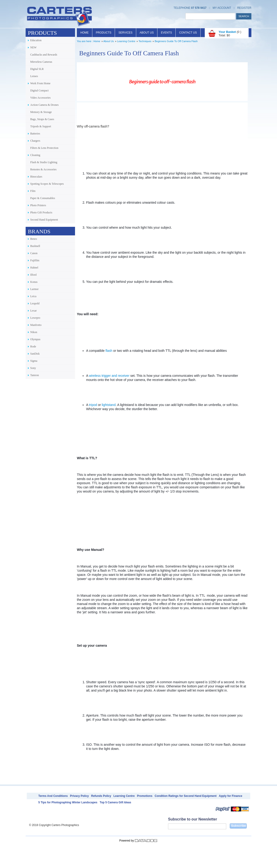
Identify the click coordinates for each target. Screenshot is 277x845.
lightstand (109, 405)
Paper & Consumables (42, 198)
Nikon (33, 332)
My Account (222, 7)
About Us (147, 32)
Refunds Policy (101, 796)
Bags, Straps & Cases (42, 119)
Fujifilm (34, 260)
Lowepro (35, 317)
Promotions (144, 796)
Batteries (35, 133)
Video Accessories (40, 97)
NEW (33, 47)
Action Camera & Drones (44, 104)
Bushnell (35, 246)
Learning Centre (126, 41)
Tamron (34, 375)
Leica (33, 296)
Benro (33, 238)
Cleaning (35, 155)
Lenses (34, 76)
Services (125, 32)
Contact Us (188, 32)
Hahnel (34, 267)
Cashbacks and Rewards (43, 54)
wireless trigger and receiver (109, 375)
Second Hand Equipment (44, 219)
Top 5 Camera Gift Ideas (115, 802)
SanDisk (35, 353)
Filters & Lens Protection (44, 148)
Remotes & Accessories (43, 169)
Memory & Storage (41, 112)
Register (244, 7)
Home (84, 32)
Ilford (33, 274)
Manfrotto (36, 325)
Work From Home (40, 83)
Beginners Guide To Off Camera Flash (176, 41)
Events (166, 32)
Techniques (144, 41)
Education (36, 40)
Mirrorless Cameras (41, 61)
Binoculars (36, 176)
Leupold (34, 303)
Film (33, 191)
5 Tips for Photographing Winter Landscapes (67, 802)
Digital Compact (39, 90)
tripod (93, 405)
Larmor (34, 289)
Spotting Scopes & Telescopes (47, 183)
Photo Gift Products (41, 212)
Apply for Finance (230, 796)
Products (103, 32)
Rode (33, 346)
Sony (33, 368)
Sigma (33, 360)
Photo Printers (38, 205)
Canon (33, 253)
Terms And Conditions (53, 796)
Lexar (33, 310)
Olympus (35, 339)
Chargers (35, 140)
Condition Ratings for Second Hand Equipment (186, 796)
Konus (33, 282)
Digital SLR (37, 69)
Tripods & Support (40, 126)
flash (108, 350)
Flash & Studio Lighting (43, 162)
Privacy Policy (79, 796)
